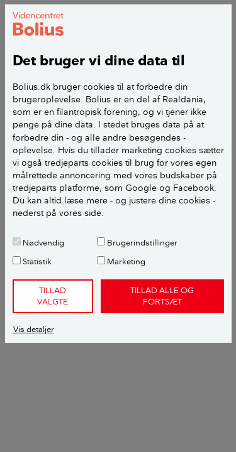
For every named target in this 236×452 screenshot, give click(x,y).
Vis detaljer (33, 329)
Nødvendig (38, 242)
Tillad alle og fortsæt (162, 295)
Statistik (32, 261)
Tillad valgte (52, 295)
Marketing (121, 261)
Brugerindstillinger (137, 242)
